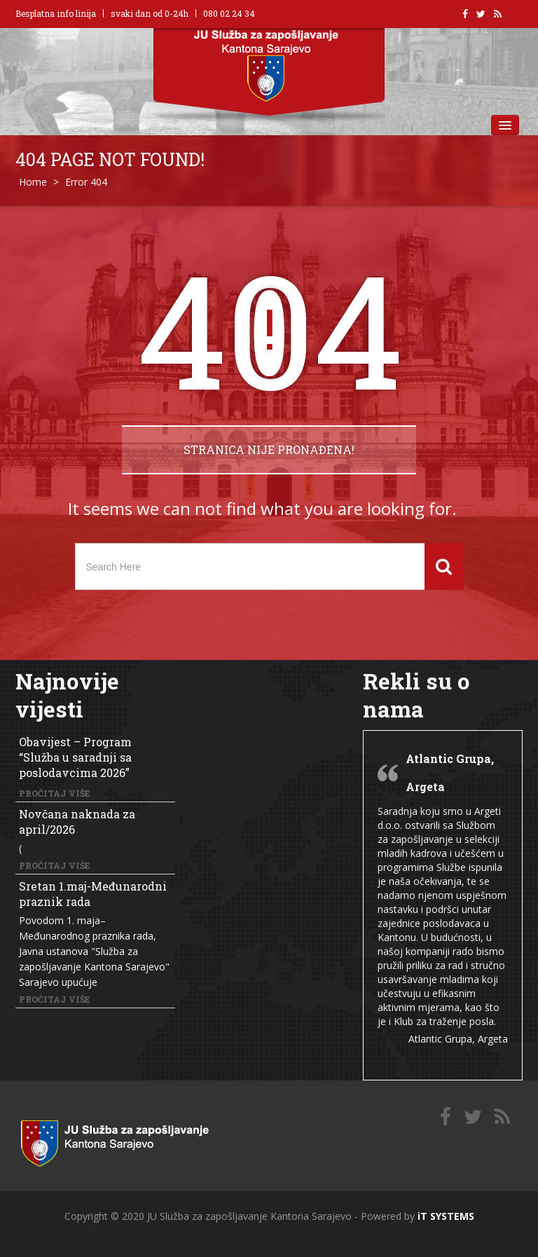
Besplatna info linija (55, 13)
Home (33, 181)
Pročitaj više (54, 793)
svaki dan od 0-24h (149, 13)
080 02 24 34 (229, 13)
